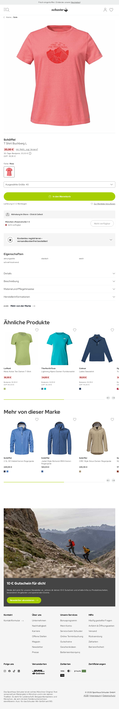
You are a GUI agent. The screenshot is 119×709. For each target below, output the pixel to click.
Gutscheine (66, 641)
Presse (35, 652)
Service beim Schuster (71, 631)
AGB (86, 695)
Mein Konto (66, 625)
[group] (59, 76)
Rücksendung (95, 636)
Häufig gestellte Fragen (100, 620)
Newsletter (37, 647)
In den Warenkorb (59, 196)
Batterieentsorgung (70, 652)
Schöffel (9, 139)
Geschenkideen (68, 647)
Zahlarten (93, 641)
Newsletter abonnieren (22, 600)
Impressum (95, 695)
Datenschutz (109, 695)
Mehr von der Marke (21, 305)
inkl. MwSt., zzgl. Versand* (27, 149)
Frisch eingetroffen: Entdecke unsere (54, 2)
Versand (93, 631)
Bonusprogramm (68, 620)
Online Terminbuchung (71, 636)
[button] (108, 398)
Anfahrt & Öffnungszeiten (102, 625)
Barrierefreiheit (96, 647)
